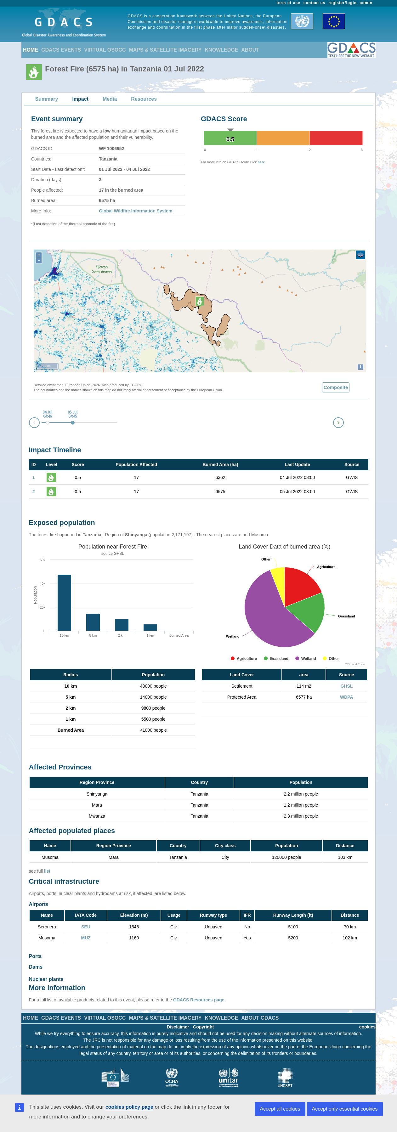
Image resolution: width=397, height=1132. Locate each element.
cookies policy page (129, 1107)
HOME (30, 50)
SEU (85, 926)
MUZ (86, 937)
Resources (144, 99)
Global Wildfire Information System (135, 210)
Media (110, 99)
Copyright (203, 1020)
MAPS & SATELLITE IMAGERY (165, 50)
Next (343, 421)
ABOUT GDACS (260, 1011)
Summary (46, 99)
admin (366, 3)
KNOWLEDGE (221, 50)
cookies (367, 1020)
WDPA (346, 697)
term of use (288, 3)
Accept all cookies (280, 1109)
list (47, 871)
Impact (80, 99)
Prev (29, 423)
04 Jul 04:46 (47, 414)
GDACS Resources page (198, 993)
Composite (336, 387)
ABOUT (250, 50)
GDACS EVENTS (61, 50)
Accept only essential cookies (345, 1109)
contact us (314, 3)
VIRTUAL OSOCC (105, 50)
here (261, 162)
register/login (342, 3)
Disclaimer (178, 1020)
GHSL (119, 553)
